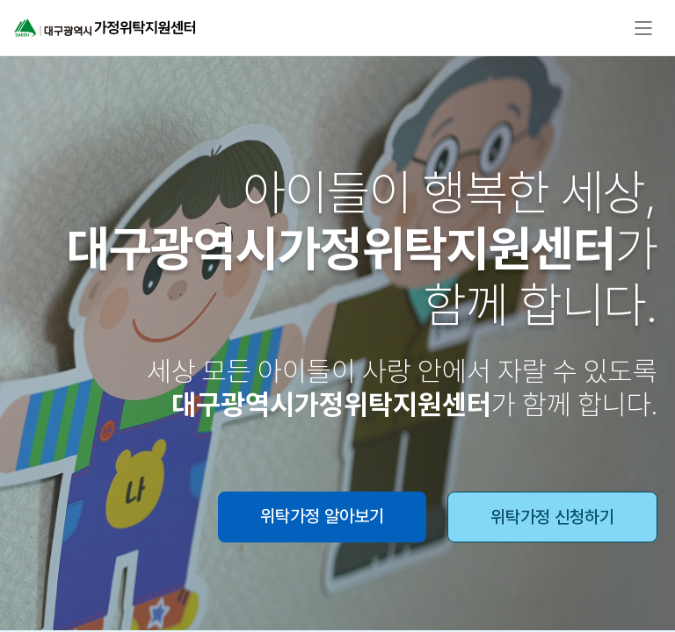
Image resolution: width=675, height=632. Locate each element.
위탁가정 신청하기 (552, 517)
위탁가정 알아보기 (322, 516)
